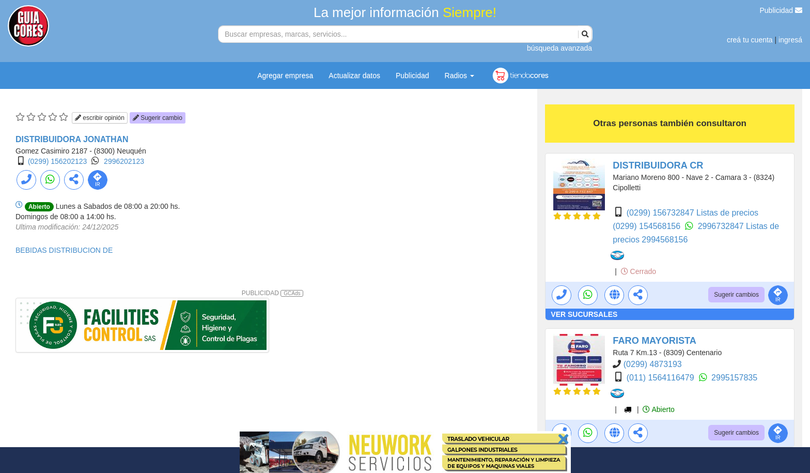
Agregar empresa (285, 75)
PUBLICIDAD (273, 293)
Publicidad (781, 10)
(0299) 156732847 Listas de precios (692, 212)
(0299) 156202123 (57, 161)
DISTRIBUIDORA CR (658, 165)
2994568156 (665, 239)
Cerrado (638, 271)
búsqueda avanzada (559, 48)
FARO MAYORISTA (654, 340)
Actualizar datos (354, 75)
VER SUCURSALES (584, 314)
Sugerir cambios (736, 294)
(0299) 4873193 (653, 364)
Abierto (658, 409)
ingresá (790, 40)
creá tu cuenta (750, 40)
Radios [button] (459, 75)
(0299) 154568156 (647, 226)
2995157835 (734, 377)
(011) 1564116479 (661, 377)
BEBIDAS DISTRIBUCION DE (64, 250)
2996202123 (124, 161)
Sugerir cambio (157, 117)
